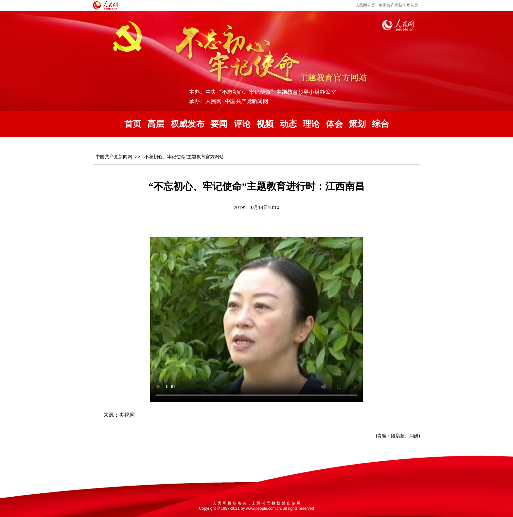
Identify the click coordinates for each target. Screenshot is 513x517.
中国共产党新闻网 (114, 156)
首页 (132, 124)
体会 (334, 124)
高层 (155, 124)
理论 (311, 124)
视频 (265, 124)
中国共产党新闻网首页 (398, 5)
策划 (357, 124)
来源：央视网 (119, 415)
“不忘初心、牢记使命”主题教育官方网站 (183, 156)
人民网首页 (365, 5)
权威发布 (187, 124)
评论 (242, 124)
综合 (380, 124)
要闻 (218, 124)
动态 (288, 124)
